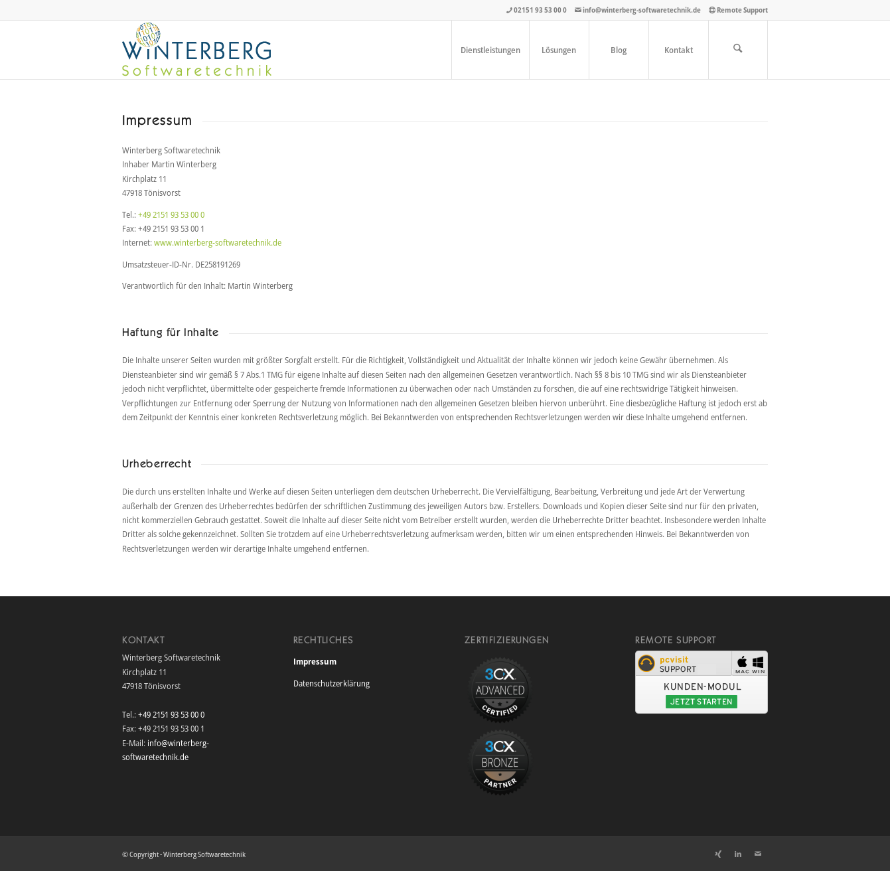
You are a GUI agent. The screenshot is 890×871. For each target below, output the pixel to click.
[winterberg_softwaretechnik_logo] (196, 50)
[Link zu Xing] (718, 854)
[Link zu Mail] (758, 854)
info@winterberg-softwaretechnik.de (642, 10)
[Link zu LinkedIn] (738, 854)
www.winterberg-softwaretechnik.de (217, 242)
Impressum (314, 661)
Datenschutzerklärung (331, 683)
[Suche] (738, 50)
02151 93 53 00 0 (540, 10)
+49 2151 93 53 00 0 (171, 214)
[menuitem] (490, 50)
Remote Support (742, 10)
